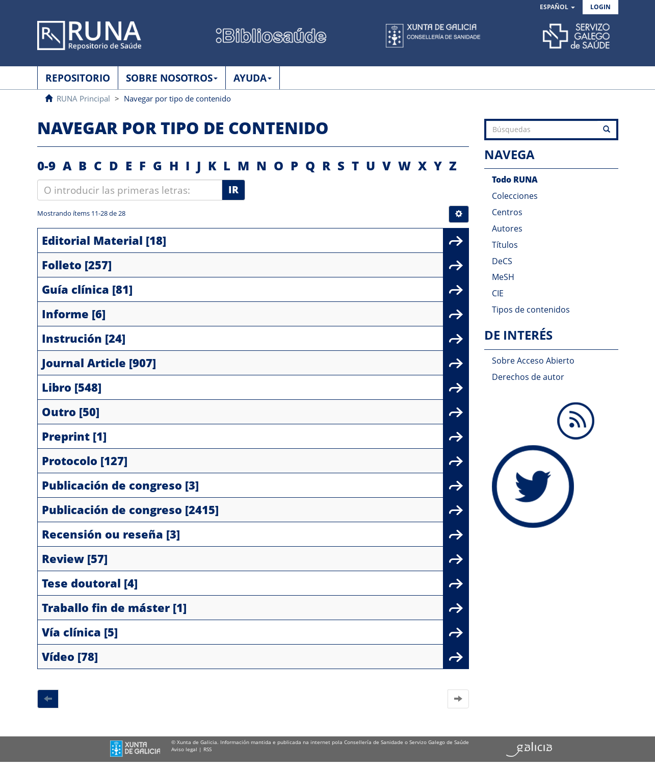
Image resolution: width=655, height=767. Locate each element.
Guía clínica (75, 289)
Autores (507, 228)
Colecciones (515, 195)
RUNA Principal (83, 98)
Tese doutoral (81, 583)
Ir (233, 189)
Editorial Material (92, 240)
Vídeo (58, 656)
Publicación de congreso (112, 485)
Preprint (66, 436)
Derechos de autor (528, 376)
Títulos (505, 244)
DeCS (502, 261)
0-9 (46, 165)
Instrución (72, 338)
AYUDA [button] (252, 78)
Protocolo (69, 460)
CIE (498, 293)
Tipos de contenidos (531, 309)
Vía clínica (71, 632)
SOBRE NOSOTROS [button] (172, 78)
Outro (59, 411)
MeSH (503, 277)
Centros (507, 212)
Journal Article (84, 362)
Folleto (62, 264)
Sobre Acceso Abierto (533, 360)
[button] (557, 7)
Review (63, 558)
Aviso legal (184, 749)
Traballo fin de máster (106, 607)
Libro (56, 387)
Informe (65, 313)
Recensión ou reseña (102, 534)
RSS (207, 749)
